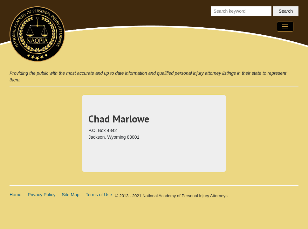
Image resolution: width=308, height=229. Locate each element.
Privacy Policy (41, 194)
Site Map (70, 194)
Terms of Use (99, 194)
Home (15, 194)
